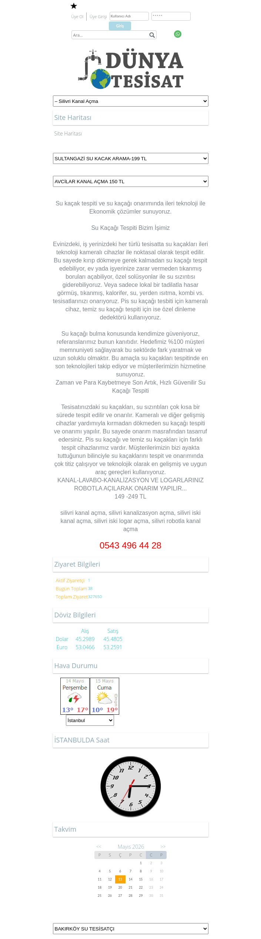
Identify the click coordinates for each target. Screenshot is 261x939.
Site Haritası (68, 133)
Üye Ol (77, 16)
